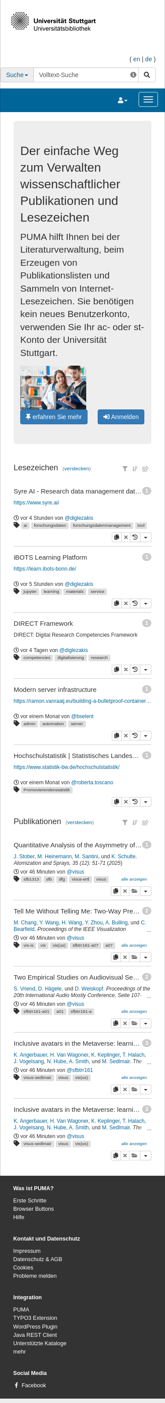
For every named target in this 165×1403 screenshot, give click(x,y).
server (77, 723)
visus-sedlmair (37, 1077)
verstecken (76, 468)
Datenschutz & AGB (37, 1259)
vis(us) (59, 945)
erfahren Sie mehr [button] (54, 416)
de (148, 59)
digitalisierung (70, 657)
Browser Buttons (33, 1209)
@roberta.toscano (92, 782)
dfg (62, 879)
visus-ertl (80, 879)
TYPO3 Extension (35, 1318)
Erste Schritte (30, 1201)
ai (25, 525)
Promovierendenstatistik (47, 789)
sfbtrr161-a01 (37, 1011)
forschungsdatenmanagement (102, 525)
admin (30, 723)
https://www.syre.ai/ (36, 503)
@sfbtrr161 (80, 1070)
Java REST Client (35, 1335)
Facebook (34, 1385)
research (99, 657)
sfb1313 (31, 879)
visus (101, 879)
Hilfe (18, 1217)
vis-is (29, 945)
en (136, 59)
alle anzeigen (134, 879)
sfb (49, 879)
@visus (75, 872)
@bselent (82, 716)
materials (75, 591)
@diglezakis (79, 518)
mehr (19, 1352)
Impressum (26, 1251)
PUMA (21, 1310)
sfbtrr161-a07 (86, 945)
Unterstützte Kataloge (39, 1343)
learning (51, 591)
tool (141, 525)
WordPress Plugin (35, 1327)
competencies (37, 657)
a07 (109, 945)
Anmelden (121, 416)
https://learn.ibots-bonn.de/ (45, 569)
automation (53, 723)
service (97, 591)
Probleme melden (35, 1276)
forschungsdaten (50, 525)
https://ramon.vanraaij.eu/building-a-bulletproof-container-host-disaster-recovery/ (83, 701)
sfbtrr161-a (81, 1011)
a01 (59, 1011)
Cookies (23, 1268)
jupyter (30, 591)
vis (43, 945)
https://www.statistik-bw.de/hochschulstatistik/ (67, 767)
